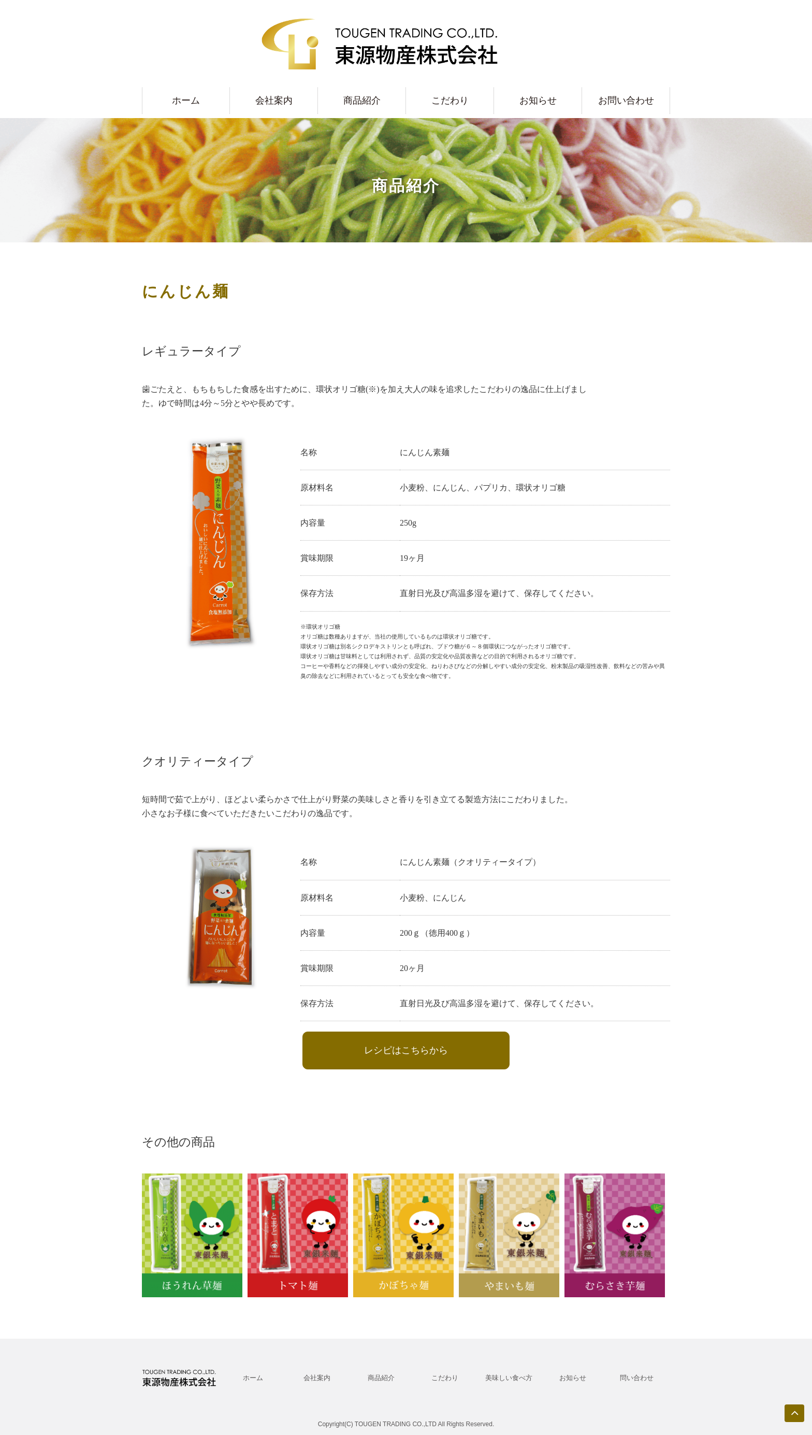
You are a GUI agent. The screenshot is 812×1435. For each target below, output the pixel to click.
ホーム (186, 100)
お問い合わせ (626, 100)
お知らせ (538, 100)
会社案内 (274, 100)
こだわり (450, 100)
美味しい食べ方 (508, 1378)
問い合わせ (637, 1378)
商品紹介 (362, 100)
